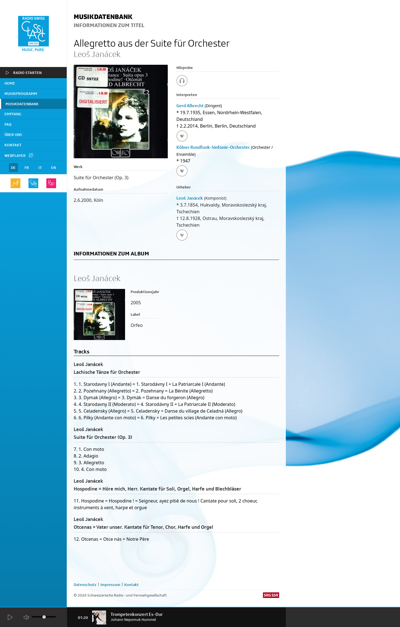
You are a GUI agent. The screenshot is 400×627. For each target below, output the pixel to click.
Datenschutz (85, 585)
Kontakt (12, 145)
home (9, 83)
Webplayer (18, 155)
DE (13, 167)
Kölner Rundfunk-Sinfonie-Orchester (213, 147)
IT (40, 167)
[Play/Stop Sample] (182, 81)
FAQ (7, 124)
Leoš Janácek (189, 198)
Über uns (13, 134)
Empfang (12, 114)
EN (53, 167)
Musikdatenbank (22, 104)
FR (27, 167)
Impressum (110, 585)
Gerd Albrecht (189, 105)
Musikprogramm (20, 93)
